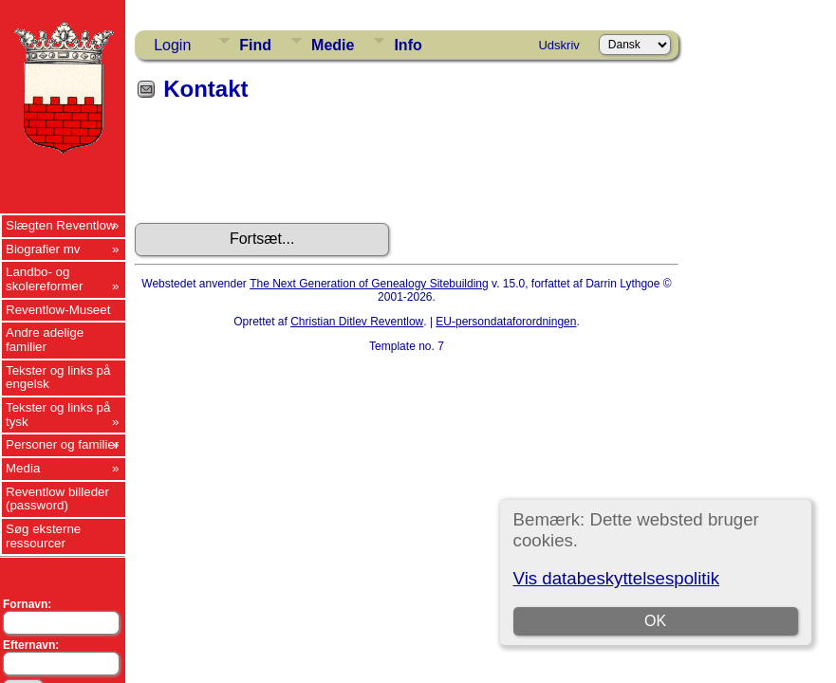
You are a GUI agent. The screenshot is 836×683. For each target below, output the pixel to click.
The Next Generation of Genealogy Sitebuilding (369, 283)
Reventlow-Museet (58, 310)
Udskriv (558, 45)
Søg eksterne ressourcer (43, 536)
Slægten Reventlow (61, 225)
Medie (332, 45)
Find (255, 45)
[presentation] (279, 169)
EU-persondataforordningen (506, 321)
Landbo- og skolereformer (44, 279)
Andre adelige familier (45, 339)
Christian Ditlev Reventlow (356, 321)
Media (23, 468)
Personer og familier (62, 444)
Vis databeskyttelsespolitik (616, 578)
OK (655, 621)
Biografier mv (43, 249)
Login (172, 45)
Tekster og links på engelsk (58, 377)
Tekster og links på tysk (58, 414)
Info (407, 45)
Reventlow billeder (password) (57, 499)
